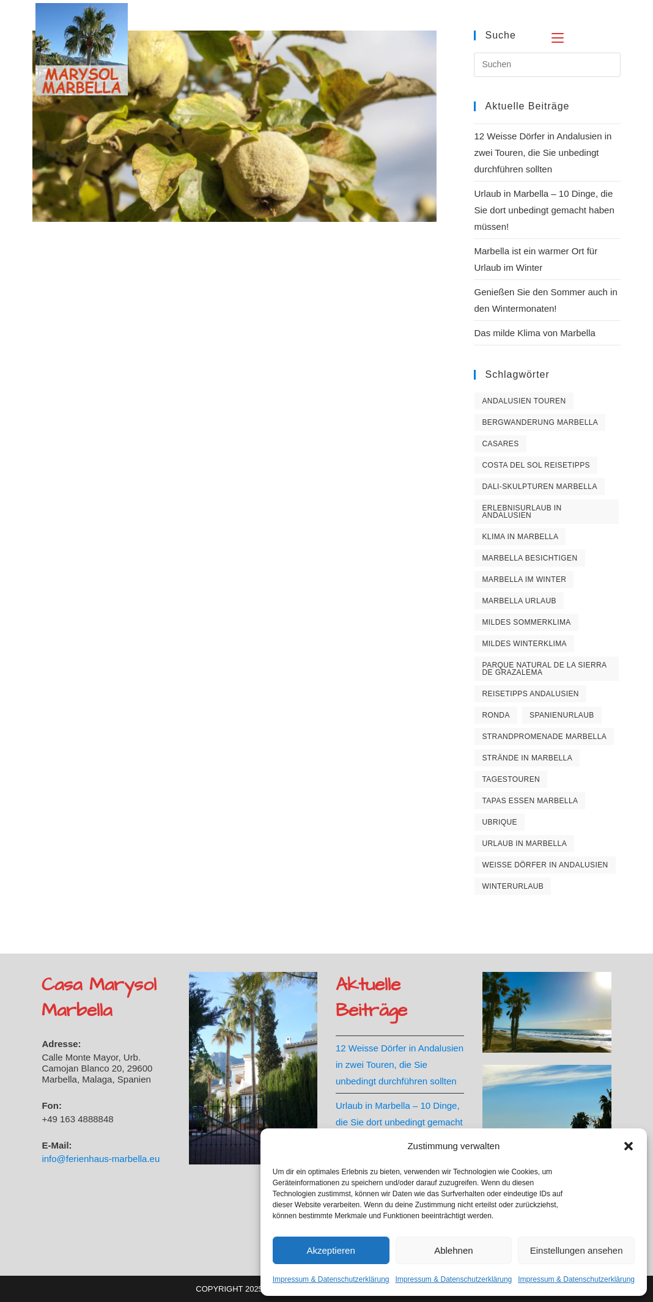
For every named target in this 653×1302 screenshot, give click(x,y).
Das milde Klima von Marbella (534, 333)
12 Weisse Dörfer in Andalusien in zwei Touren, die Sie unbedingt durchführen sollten (542, 152)
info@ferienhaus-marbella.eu (101, 1158)
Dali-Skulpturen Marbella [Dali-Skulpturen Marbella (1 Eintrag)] (539, 486)
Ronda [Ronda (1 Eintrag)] (495, 715)
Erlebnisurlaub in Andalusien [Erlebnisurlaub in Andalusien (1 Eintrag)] (521, 512)
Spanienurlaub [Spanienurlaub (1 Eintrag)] (561, 715)
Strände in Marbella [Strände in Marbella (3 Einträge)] (527, 758)
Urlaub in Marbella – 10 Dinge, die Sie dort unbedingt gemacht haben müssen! (544, 210)
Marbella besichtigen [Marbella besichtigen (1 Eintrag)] (529, 558)
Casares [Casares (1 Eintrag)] (500, 444)
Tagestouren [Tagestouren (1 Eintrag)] (511, 779)
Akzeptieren (331, 1250)
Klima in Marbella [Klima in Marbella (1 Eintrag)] (520, 536)
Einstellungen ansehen (576, 1250)
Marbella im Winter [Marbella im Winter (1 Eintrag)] (524, 579)
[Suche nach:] (613, 36)
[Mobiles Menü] (580, 36)
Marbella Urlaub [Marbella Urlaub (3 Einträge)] (519, 601)
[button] (628, 1146)
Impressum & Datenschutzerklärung (331, 1279)
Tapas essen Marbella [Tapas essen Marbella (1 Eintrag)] (530, 800)
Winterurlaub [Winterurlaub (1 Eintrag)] (513, 886)
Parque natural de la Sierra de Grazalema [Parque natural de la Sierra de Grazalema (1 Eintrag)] (544, 669)
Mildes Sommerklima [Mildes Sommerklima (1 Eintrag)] (526, 622)
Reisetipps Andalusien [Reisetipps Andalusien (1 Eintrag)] (530, 694)
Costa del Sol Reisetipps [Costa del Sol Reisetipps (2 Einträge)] (536, 465)
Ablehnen (453, 1250)
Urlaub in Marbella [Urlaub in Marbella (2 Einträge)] (524, 843)
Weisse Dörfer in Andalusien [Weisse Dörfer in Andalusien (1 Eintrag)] (545, 865)
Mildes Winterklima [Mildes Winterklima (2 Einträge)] (524, 643)
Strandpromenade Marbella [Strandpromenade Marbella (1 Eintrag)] (544, 736)
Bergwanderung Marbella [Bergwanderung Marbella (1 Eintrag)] (540, 422)
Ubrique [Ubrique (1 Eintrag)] (499, 822)
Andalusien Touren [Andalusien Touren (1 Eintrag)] (524, 401)
